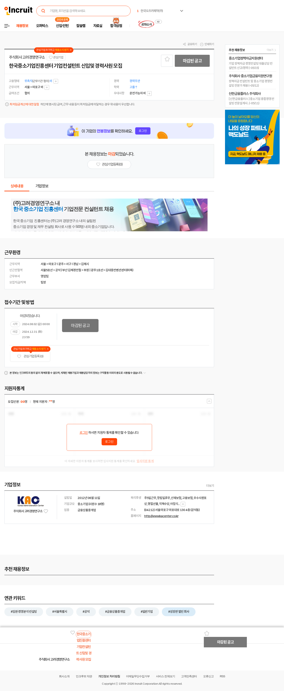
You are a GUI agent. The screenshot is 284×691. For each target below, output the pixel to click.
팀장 (43, 282)
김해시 (85, 264)
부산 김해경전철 (71, 270)
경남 (75, 264)
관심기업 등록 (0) (30, 356)
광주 (61, 264)
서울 (43, 264)
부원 (86, 270)
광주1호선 (97, 270)
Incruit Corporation (146, 684)
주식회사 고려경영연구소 (27, 57)
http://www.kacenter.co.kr (161, 516)
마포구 (52, 264)
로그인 (84, 432)
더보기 (210, 486)
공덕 (58, 270)
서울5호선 (47, 270)
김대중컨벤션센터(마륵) (119, 270)
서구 (68, 264)
